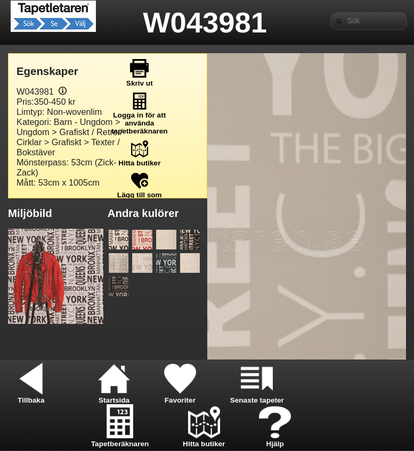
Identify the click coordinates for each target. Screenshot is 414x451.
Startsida (114, 396)
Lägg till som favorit (139, 195)
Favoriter (180, 396)
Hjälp (275, 440)
